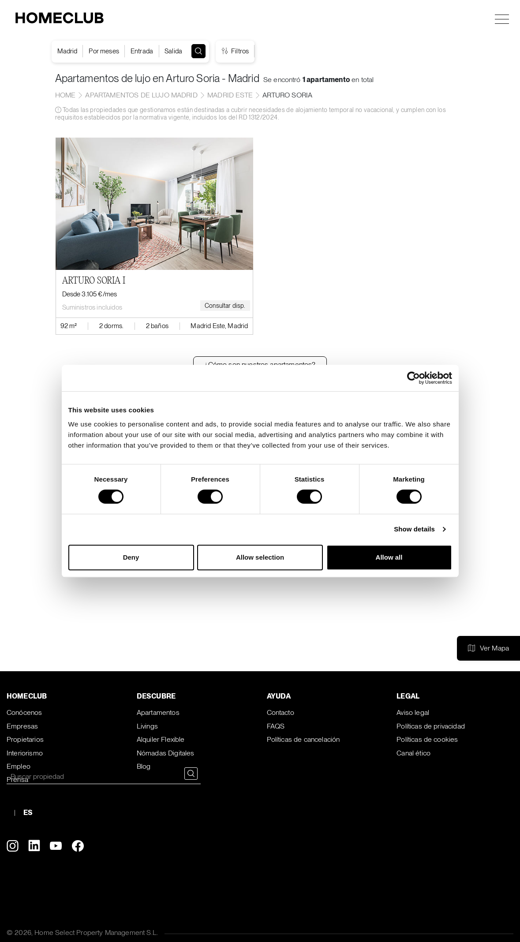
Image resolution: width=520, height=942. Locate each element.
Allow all (389, 557)
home (65, 95)
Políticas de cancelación (303, 739)
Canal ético (413, 753)
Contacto (280, 712)
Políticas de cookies (427, 739)
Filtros (235, 51)
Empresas (22, 726)
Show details (414, 529)
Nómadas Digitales (166, 753)
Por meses (104, 51)
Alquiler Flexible (161, 739)
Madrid (67, 51)
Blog (144, 766)
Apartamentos (158, 712)
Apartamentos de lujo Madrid (141, 95)
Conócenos (24, 712)
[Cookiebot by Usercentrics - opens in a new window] (413, 378)
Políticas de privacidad (431, 726)
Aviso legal (413, 712)
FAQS (276, 726)
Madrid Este (230, 95)
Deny (131, 557)
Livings (147, 726)
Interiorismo (25, 753)
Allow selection (260, 557)
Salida (173, 51)
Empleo (18, 766)
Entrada (142, 51)
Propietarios (25, 739)
